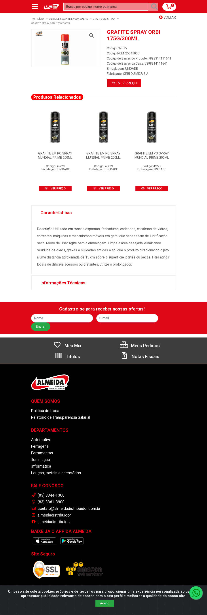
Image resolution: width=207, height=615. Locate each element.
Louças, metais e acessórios (56, 473)
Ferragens (40, 446)
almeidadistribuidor (51, 515)
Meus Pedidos (140, 345)
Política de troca (45, 411)
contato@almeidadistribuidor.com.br (66, 508)
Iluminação (40, 459)
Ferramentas (42, 453)
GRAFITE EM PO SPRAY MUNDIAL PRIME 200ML (55, 155)
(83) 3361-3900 (48, 502)
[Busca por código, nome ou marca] (105, 7)
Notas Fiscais (139, 356)
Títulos (67, 356)
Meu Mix (67, 345)
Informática (41, 466)
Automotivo (41, 440)
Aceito (104, 604)
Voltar (167, 17)
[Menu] (35, 7)
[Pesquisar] (154, 7)
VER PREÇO (124, 83)
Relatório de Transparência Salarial (60, 417)
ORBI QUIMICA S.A (135, 73)
